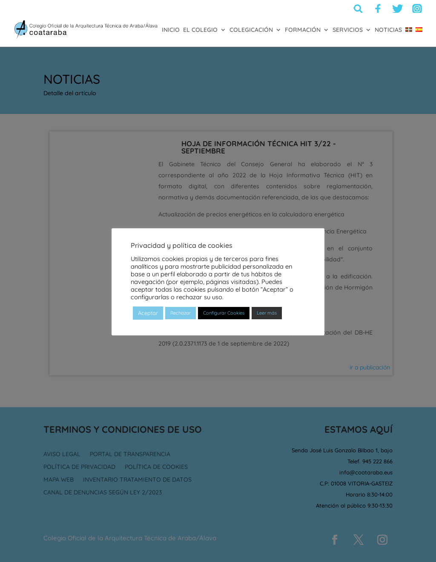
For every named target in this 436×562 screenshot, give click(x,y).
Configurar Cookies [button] (223, 313)
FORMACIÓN (303, 30)
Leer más (267, 313)
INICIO (171, 30)
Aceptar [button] (148, 312)
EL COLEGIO (200, 30)
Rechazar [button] (180, 313)
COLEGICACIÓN (251, 30)
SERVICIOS (348, 30)
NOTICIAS (388, 30)
